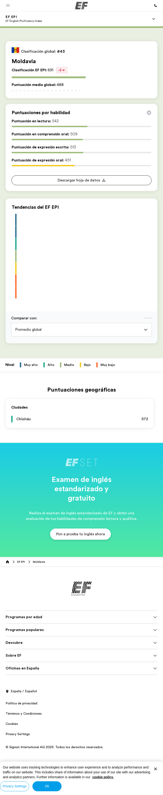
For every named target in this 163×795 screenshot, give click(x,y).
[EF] (81, 5)
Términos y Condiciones (24, 713)
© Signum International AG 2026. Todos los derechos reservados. (54, 747)
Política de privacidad (21, 703)
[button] (8, 5)
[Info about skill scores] (149, 112)
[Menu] (153, 19)
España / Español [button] (21, 691)
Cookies (12, 724)
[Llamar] (155, 5)
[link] (24, 19)
